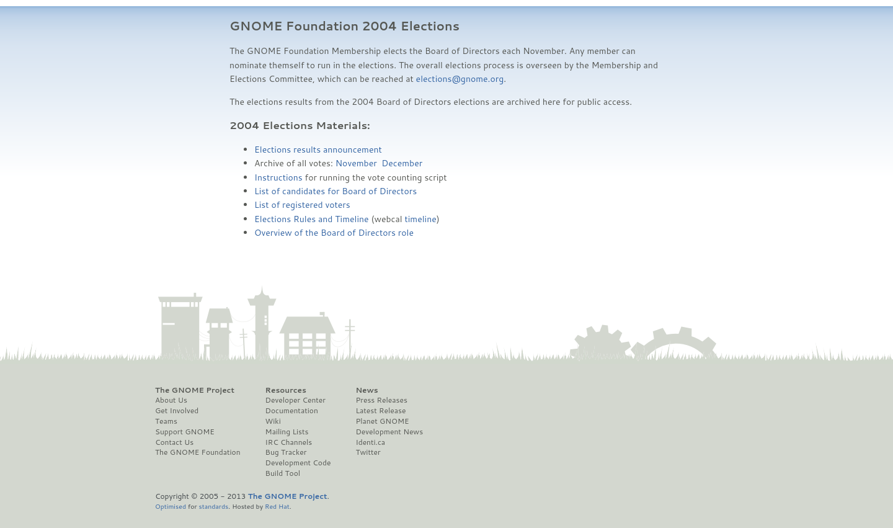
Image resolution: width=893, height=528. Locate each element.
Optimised (170, 506)
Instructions (278, 177)
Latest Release (380, 411)
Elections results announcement (318, 149)
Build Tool (282, 473)
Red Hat (277, 506)
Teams (166, 421)
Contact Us (174, 442)
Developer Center (295, 400)
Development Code (298, 463)
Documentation (291, 411)
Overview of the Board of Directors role (334, 232)
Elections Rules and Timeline (311, 219)
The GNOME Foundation (198, 452)
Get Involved (176, 411)
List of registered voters (302, 205)
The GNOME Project (194, 390)
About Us (171, 400)
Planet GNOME (382, 421)
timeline (420, 219)
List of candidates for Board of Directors (335, 191)
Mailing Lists (287, 432)
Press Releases (381, 400)
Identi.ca (370, 442)
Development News (389, 432)
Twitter (367, 452)
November (356, 163)
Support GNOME (185, 432)
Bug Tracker (286, 452)
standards (213, 506)
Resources (285, 390)
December (401, 163)
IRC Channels (289, 442)
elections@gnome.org (460, 79)
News (366, 390)
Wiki (273, 421)
